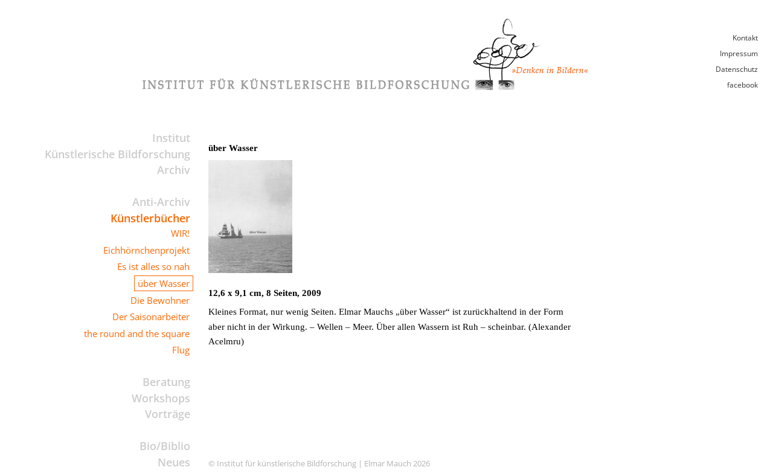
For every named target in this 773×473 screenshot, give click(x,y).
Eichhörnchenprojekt (146, 250)
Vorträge (167, 414)
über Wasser (164, 283)
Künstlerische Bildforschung (117, 154)
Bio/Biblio (165, 446)
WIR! (180, 233)
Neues (174, 462)
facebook (742, 85)
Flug (181, 350)
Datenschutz (737, 69)
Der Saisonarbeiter (151, 317)
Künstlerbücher (150, 218)
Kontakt (745, 38)
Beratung (166, 382)
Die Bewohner (160, 300)
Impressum (739, 53)
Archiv (173, 169)
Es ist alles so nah (153, 266)
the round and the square (137, 333)
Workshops (161, 398)
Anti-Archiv (161, 202)
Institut (171, 137)
